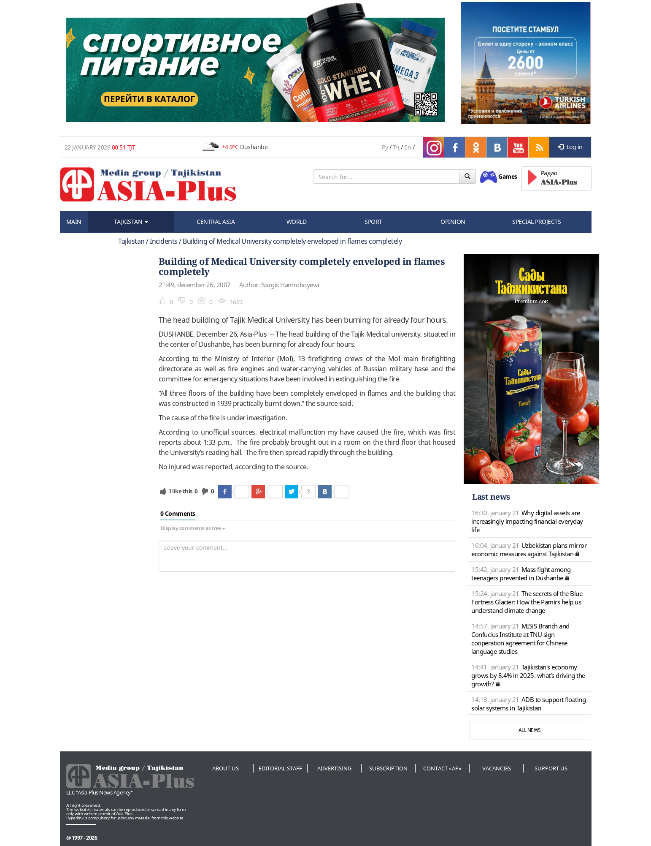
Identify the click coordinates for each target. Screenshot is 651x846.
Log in (570, 147)
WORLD (296, 222)
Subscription (388, 768)
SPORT (373, 222)
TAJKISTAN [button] (131, 222)
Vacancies (496, 768)
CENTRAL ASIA (216, 222)
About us (225, 768)
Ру (385, 147)
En (407, 147)
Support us (551, 768)
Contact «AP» (442, 768)
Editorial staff (280, 768)
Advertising (334, 768)
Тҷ (396, 147)
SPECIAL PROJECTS (536, 222)
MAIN (73, 222)
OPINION (452, 222)
